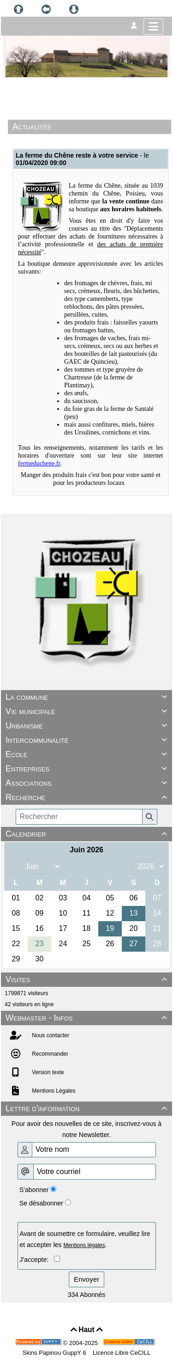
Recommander (49, 1054)
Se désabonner (41, 1203)
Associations (88, 783)
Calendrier (88, 833)
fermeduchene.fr (39, 463)
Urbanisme (88, 725)
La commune (88, 697)
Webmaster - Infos (88, 1017)
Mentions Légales (52, 1091)
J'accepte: (37, 1259)
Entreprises (88, 768)
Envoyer (86, 1279)
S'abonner (33, 1189)
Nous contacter (49, 1035)
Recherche (88, 797)
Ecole (88, 754)
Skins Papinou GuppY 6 (56, 1352)
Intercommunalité (88, 740)
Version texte (47, 1072)
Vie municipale (88, 711)
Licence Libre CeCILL (121, 1352)
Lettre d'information (88, 1108)
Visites (88, 979)
